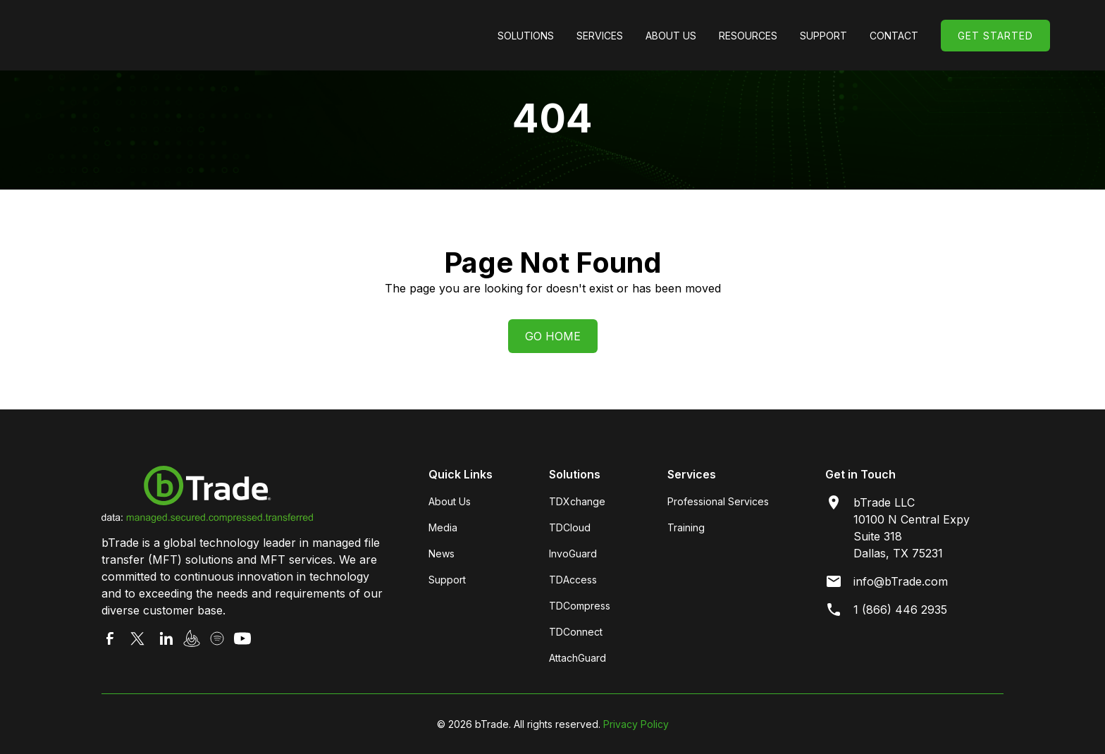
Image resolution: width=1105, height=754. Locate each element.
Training (686, 527)
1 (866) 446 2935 (900, 609)
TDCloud (570, 527)
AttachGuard (577, 658)
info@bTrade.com (900, 581)
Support (447, 580)
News (441, 554)
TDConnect (576, 632)
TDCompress (579, 606)
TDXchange (577, 501)
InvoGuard (573, 554)
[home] (160, 35)
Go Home (553, 336)
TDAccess (573, 580)
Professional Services (718, 501)
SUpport (823, 36)
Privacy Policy (636, 724)
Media (442, 527)
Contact (894, 36)
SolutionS (526, 36)
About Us (671, 36)
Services (599, 36)
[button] (525, 36)
